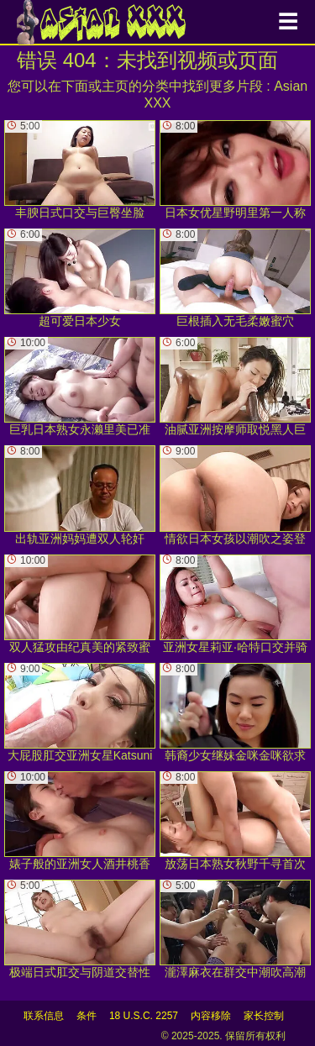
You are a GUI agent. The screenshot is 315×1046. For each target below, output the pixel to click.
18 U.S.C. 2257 (143, 1016)
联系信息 (44, 1016)
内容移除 (211, 1016)
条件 (86, 1016)
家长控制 (264, 1016)
